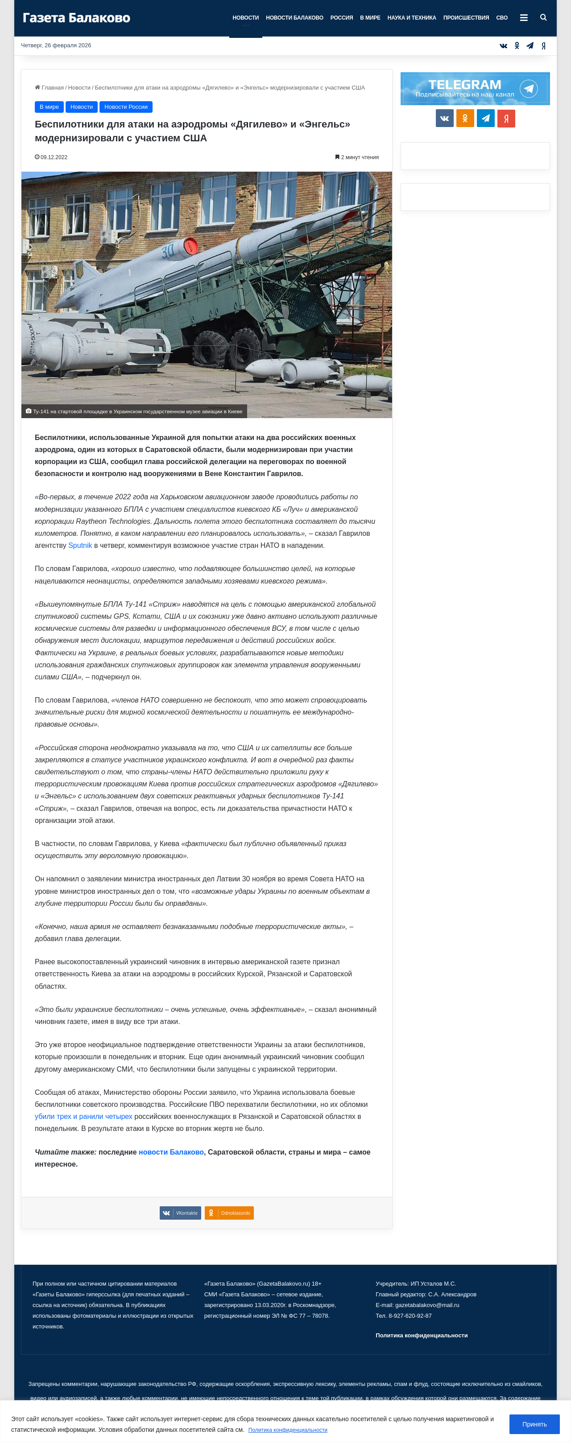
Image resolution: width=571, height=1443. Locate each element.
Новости (246, 18)
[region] (285, 1422)
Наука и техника (412, 18)
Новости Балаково (294, 18)
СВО (502, 18)
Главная (49, 87)
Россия (342, 18)
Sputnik (80, 545)
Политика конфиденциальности (294, 1430)
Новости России (126, 106)
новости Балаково (171, 1152)
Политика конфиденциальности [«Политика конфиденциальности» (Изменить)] (422, 1335)
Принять (534, 1424)
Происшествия (466, 18)
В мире (370, 18)
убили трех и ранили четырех (83, 1116)
